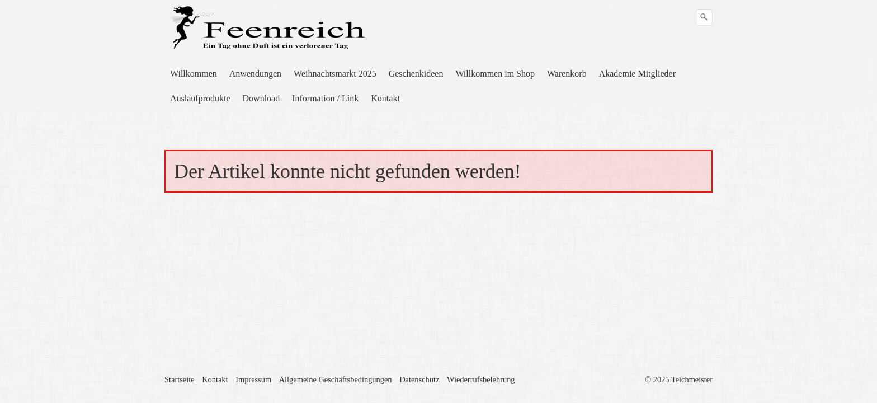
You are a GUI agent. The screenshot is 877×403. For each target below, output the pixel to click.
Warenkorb (567, 73)
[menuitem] (194, 74)
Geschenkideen (416, 73)
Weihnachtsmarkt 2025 (335, 73)
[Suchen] (704, 17)
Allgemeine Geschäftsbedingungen (335, 379)
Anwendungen (255, 73)
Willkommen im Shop (495, 73)
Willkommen (193, 73)
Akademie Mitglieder (637, 73)
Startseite (179, 379)
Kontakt (385, 98)
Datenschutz (419, 379)
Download (261, 98)
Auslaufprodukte (200, 98)
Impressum (253, 379)
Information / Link (325, 98)
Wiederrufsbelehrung (481, 379)
